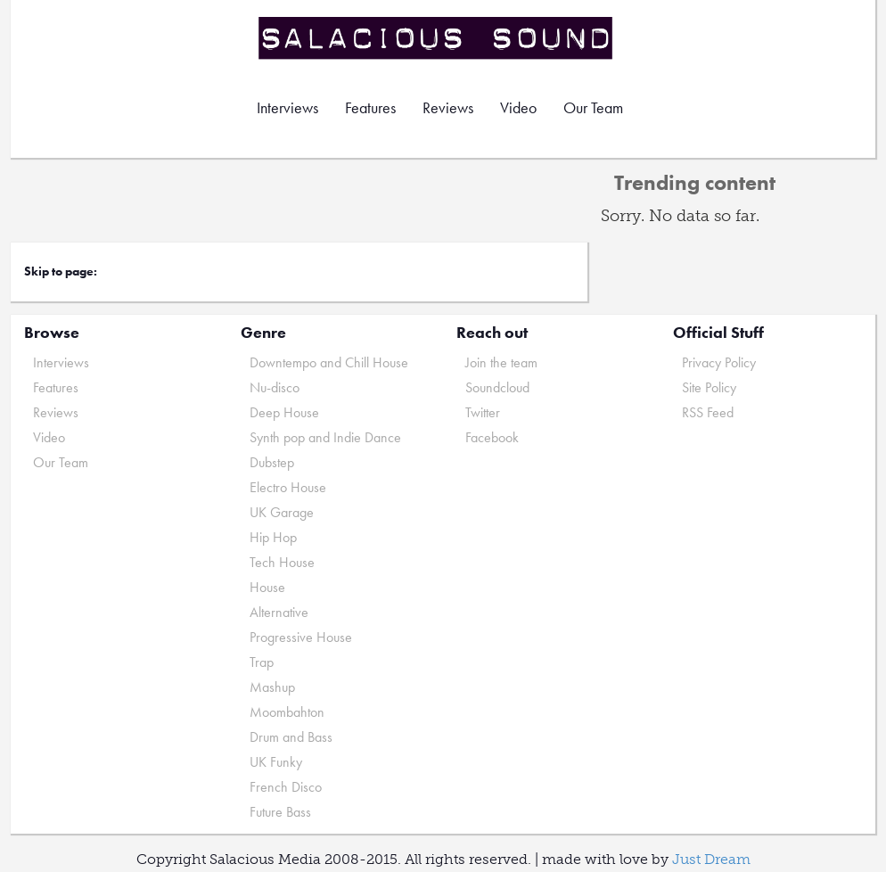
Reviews (447, 107)
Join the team (501, 362)
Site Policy (709, 387)
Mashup (272, 687)
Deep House (284, 412)
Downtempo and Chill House (329, 362)
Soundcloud (497, 387)
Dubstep (272, 462)
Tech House (282, 562)
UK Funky (276, 762)
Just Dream (711, 859)
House (267, 587)
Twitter (482, 412)
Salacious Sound (436, 37)
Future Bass (280, 811)
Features (370, 107)
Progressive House (301, 637)
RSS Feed (708, 412)
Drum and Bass (291, 737)
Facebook (492, 437)
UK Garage (282, 512)
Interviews (287, 107)
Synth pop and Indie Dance (325, 437)
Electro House (288, 487)
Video (518, 107)
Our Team (593, 107)
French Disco (286, 786)
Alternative (279, 612)
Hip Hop (273, 537)
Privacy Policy (719, 362)
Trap (262, 662)
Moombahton (287, 712)
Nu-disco (274, 387)
